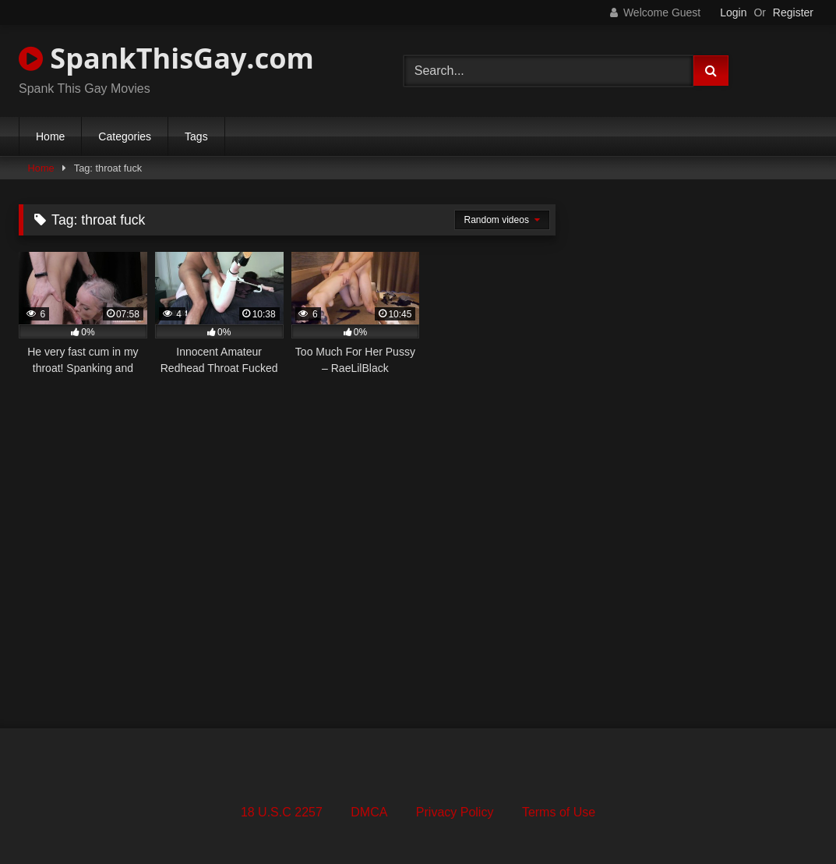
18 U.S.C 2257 (282, 812)
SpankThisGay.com (166, 58)
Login (733, 12)
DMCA (369, 812)
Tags (196, 136)
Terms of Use (558, 812)
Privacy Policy (455, 812)
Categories (124, 136)
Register (793, 12)
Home (50, 136)
